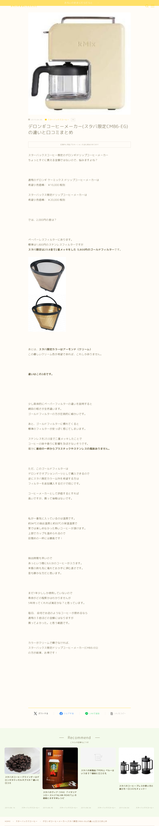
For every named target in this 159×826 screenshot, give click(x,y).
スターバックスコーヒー (57, 120)
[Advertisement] (55, 682)
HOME (8, 821)
